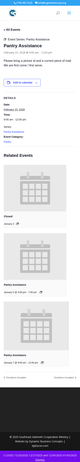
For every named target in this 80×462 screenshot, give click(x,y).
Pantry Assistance (14, 131)
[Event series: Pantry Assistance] (41, 292)
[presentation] (35, 188)
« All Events (12, 29)
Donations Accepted (16, 377)
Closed (8, 216)
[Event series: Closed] (17, 224)
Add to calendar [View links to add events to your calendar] (23, 82)
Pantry (7, 141)
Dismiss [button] (40, 459)
